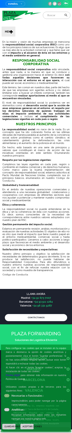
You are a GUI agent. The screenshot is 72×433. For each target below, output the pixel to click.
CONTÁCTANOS (36, 317)
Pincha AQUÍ (13, 375)
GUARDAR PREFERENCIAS (10, 426)
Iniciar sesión (66, 3)
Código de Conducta (15, 274)
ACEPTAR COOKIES (28, 426)
